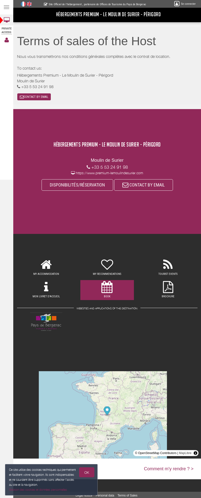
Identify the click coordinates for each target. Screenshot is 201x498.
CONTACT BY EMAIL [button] (34, 97)
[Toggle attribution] (195, 453)
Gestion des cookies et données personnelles (37, 490)
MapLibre (185, 453)
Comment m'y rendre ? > (168, 468)
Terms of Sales (127, 495)
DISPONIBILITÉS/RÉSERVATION (77, 184)
